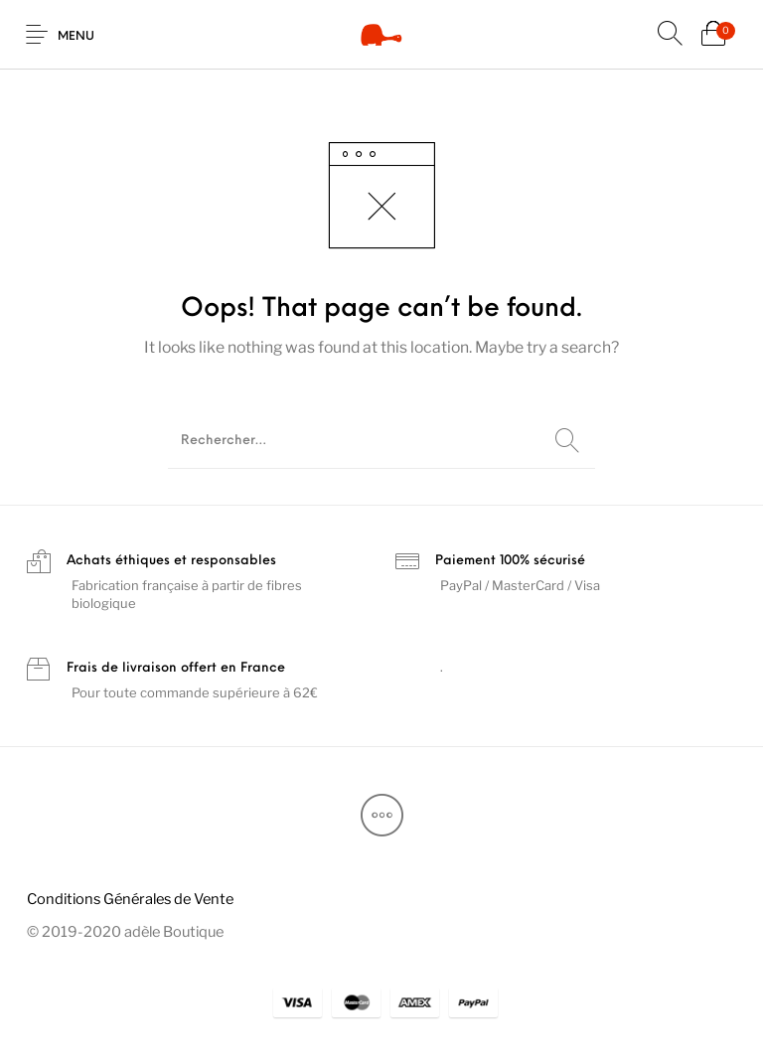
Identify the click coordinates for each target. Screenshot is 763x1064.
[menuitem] (129, 899)
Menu (76, 37)
